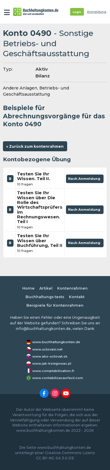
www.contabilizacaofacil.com (57, 378)
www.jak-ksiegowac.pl (51, 363)
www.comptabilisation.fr (53, 371)
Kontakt (76, 297)
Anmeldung (96, 12)
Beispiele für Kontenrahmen (55, 305)
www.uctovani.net (47, 349)
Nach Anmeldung (85, 180)
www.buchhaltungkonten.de (56, 342)
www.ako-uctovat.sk (49, 356)
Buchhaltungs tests (45, 297)
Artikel (46, 288)
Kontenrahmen (72, 288)
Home (28, 288)
